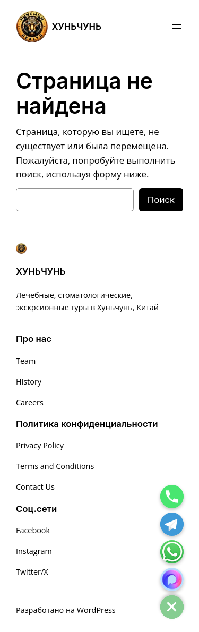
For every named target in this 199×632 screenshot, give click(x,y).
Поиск (161, 199)
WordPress (96, 610)
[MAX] (172, 579)
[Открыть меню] (176, 26)
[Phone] (172, 496)
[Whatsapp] (172, 551)
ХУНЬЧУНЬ (77, 26)
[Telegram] (172, 524)
